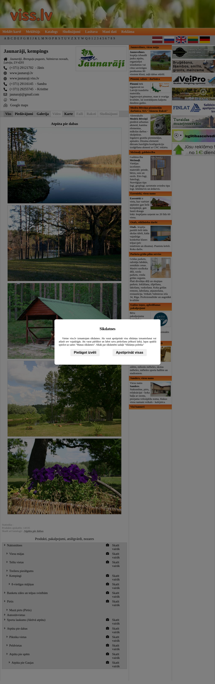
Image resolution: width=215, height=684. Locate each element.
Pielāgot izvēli (85, 352)
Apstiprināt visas (129, 352)
